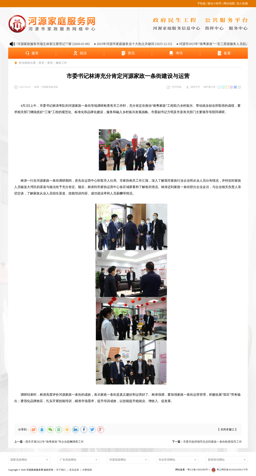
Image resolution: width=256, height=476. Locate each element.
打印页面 (174, 87)
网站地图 (229, 3)
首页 (41, 62)
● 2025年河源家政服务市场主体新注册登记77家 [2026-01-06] (50, 44)
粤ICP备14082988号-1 (198, 469)
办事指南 (87, 469)
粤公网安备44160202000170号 (229, 469)
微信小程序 (214, 3)
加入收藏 (242, 3)
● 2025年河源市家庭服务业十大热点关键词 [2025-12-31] (135, 44)
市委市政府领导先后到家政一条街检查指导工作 (207, 441)
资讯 (50, 62)
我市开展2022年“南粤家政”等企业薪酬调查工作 (49, 441)
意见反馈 (74, 469)
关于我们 (61, 469)
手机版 (201, 3)
